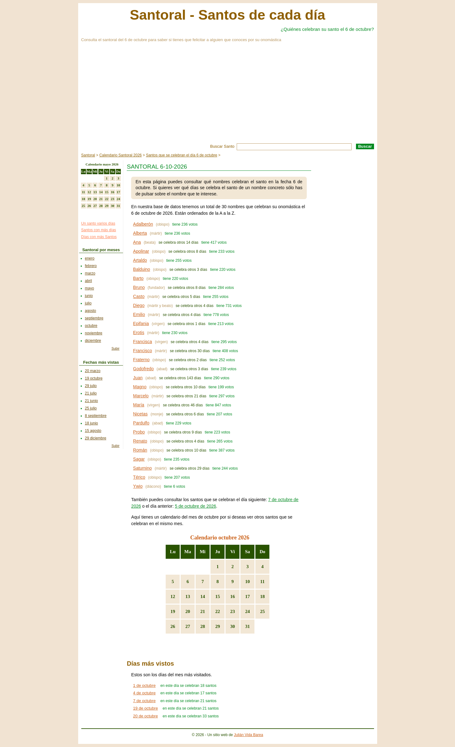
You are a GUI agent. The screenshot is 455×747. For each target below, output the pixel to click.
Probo (139, 431)
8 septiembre (96, 416)
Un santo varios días (98, 223)
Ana (137, 242)
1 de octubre (144, 685)
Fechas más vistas (101, 362)
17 (247, 596)
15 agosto (93, 431)
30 (232, 626)
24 (247, 611)
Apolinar (141, 251)
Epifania (141, 323)
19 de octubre (145, 708)
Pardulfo (141, 422)
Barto (138, 278)
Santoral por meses (101, 249)
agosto (90, 311)
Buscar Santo (222, 146)
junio (89, 296)
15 (217, 596)
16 (232, 596)
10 (247, 581)
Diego (139, 305)
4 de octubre (144, 693)
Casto (139, 296)
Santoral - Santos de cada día (227, 15)
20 (187, 611)
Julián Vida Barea (248, 735)
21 (202, 611)
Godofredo (143, 368)
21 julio (91, 393)
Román (140, 450)
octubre (91, 325)
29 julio (91, 386)
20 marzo (93, 371)
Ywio (137, 486)
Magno (139, 386)
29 (217, 626)
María (138, 404)
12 (172, 596)
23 (232, 611)
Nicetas (140, 413)
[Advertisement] (227, 96)
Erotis (138, 332)
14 (202, 596)
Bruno (139, 287)
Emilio (139, 314)
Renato (140, 440)
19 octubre (94, 378)
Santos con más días (98, 230)
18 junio (91, 423)
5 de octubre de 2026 (195, 506)
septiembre (94, 318)
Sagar (139, 459)
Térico (139, 477)
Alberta (140, 233)
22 (217, 611)
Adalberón (143, 224)
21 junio (91, 401)
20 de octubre (145, 716)
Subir (115, 348)
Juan (137, 377)
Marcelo (141, 395)
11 (262, 581)
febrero (91, 266)
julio (88, 303)
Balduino (141, 269)
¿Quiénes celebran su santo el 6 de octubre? (327, 29)
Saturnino (142, 468)
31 (247, 626)
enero (90, 258)
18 (262, 596)
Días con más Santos (99, 237)
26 (172, 626)
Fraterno (141, 359)
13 (187, 596)
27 (187, 626)
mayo (89, 288)
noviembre (93, 333)
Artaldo (140, 260)
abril (88, 281)
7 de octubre (144, 700)
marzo (90, 273)
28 (202, 626)
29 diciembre (96, 438)
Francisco (142, 350)
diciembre (93, 340)
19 (172, 611)
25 (262, 611)
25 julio (91, 408)
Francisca (142, 341)
